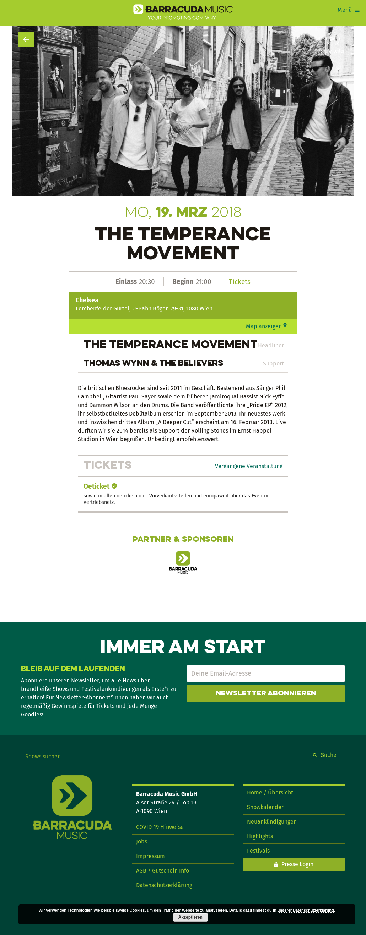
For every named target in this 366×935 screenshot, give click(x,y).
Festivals (258, 850)
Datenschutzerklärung (164, 885)
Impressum (150, 856)
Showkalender (265, 807)
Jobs (141, 841)
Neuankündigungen (272, 821)
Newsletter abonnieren (266, 694)
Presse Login (297, 864)
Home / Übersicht (270, 792)
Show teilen (333, 51)
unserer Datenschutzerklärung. (306, 910)
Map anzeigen (264, 326)
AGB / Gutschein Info (162, 870)
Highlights (260, 836)
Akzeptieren (190, 917)
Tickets (240, 281)
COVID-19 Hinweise (160, 827)
